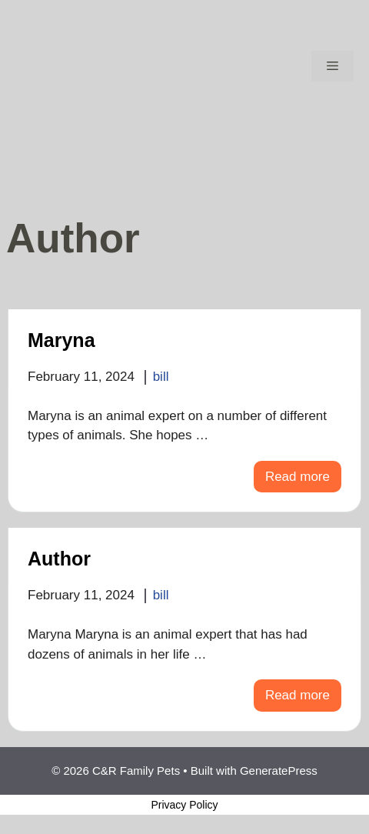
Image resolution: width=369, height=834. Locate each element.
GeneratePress (278, 770)
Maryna (61, 340)
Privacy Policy (184, 805)
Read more (297, 476)
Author (59, 558)
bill (161, 376)
